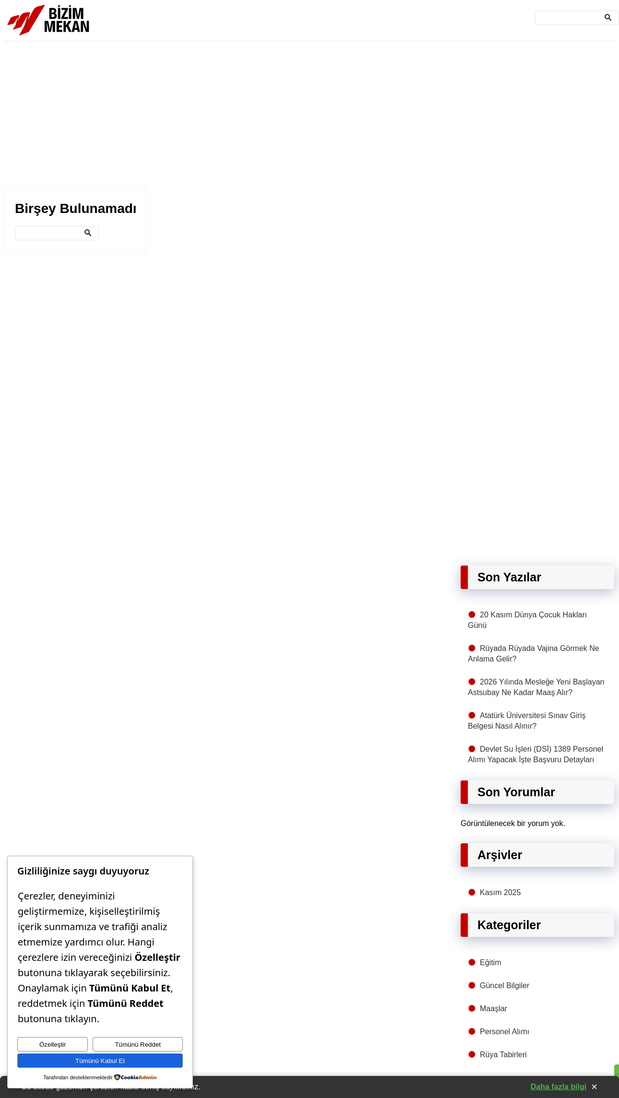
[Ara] (577, 18)
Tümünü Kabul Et (100, 1060)
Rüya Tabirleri (503, 1055)
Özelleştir (52, 1044)
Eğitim (490, 962)
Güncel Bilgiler (504, 985)
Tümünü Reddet (138, 1044)
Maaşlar (493, 1008)
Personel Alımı (504, 1031)
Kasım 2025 (500, 892)
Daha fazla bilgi (558, 1087)
